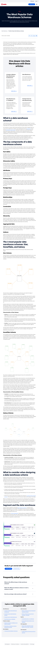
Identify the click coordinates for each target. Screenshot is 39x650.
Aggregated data (9, 224)
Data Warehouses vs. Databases (9, 619)
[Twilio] (3, 4)
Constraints (7, 206)
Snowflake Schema (9, 332)
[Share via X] (32, 36)
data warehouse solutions (22, 507)
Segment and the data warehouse (19, 505)
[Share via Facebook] (29, 36)
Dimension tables (9, 161)
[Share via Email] (36, 36)
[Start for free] (31, 4)
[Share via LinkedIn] (34, 36)
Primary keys (7, 178)
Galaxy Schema (8, 413)
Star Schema (7, 253)
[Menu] (36, 4)
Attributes (6, 170)
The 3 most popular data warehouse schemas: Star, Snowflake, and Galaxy (15, 244)
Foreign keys (7, 188)
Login (36, 1)
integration (28, 128)
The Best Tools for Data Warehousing (10, 617)
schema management (14, 513)
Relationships (7, 197)
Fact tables (6, 152)
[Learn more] (14, 91)
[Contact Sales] (8, 569)
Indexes (5, 232)
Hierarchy (6, 216)
